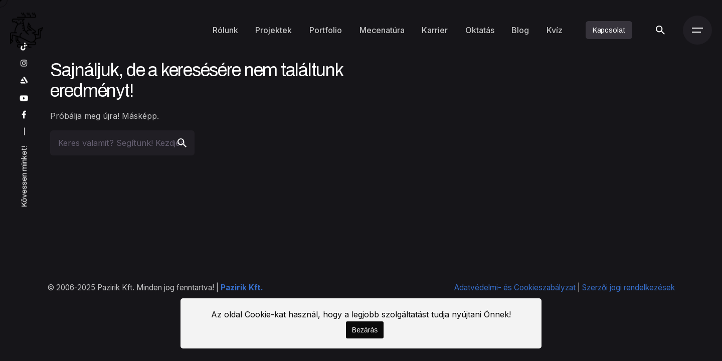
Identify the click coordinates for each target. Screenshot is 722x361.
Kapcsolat (609, 30)
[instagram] (24, 63)
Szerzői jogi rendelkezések (628, 287)
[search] (182, 142)
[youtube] (24, 98)
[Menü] (697, 30)
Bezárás (365, 330)
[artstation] (24, 80)
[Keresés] (659, 30)
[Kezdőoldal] (26, 30)
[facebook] (24, 115)
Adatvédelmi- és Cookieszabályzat (515, 287)
